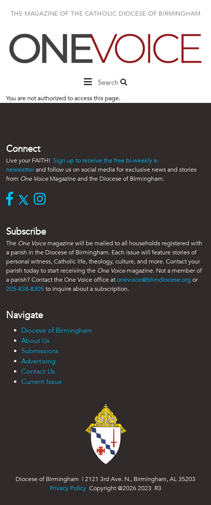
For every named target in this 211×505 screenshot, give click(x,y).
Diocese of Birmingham (56, 330)
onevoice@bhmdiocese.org (154, 280)
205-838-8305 (25, 289)
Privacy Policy (68, 488)
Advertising (38, 361)
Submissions (40, 351)
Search (112, 82)
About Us (35, 341)
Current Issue (41, 382)
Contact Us (38, 371)
